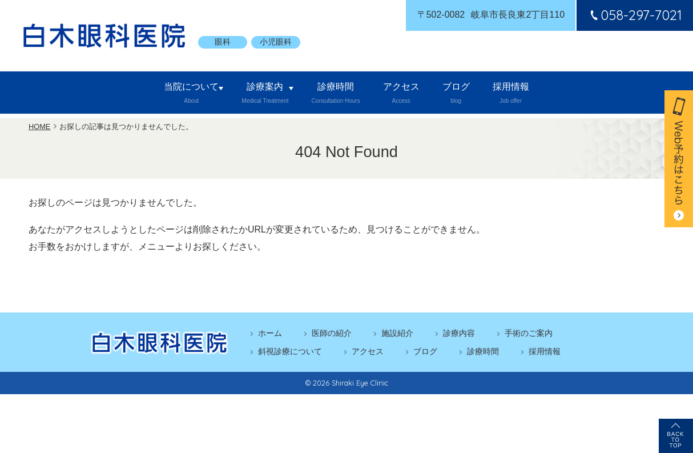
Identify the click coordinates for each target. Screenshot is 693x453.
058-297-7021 (634, 14)
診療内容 (459, 335)
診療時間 (327, 95)
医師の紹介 (332, 335)
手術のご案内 (529, 335)
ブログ (476, 95)
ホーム (270, 335)
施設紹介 (397, 335)
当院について (156, 95)
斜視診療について (290, 353)
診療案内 (244, 95)
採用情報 (546, 95)
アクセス (406, 95)
